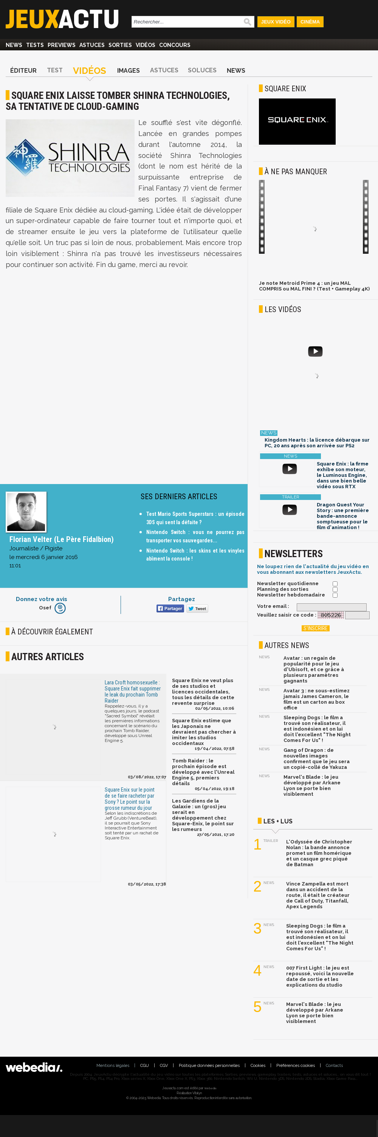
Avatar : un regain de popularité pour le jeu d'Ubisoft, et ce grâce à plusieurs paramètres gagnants (314, 669)
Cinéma (310, 22)
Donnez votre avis (41, 599)
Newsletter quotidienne (288, 583)
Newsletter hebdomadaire (291, 595)
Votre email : (273, 606)
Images (128, 70)
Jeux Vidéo (276, 22)
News (14, 45)
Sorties (120, 45)
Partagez (181, 599)
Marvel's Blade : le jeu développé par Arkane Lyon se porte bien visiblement (312, 785)
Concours (175, 45)
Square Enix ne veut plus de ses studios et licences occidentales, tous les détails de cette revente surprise (203, 692)
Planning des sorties (282, 589)
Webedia (210, 1088)
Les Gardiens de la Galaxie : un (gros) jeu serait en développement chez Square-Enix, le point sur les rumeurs (203, 815)
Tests (35, 45)
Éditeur (23, 70)
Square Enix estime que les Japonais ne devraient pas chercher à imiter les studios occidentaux (204, 732)
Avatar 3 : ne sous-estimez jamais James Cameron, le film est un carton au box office (317, 699)
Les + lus (278, 821)
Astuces (92, 45)
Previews (62, 45)
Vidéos (145, 45)
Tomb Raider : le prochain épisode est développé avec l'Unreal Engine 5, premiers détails (203, 772)
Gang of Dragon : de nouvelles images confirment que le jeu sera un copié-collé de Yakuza (317, 758)
